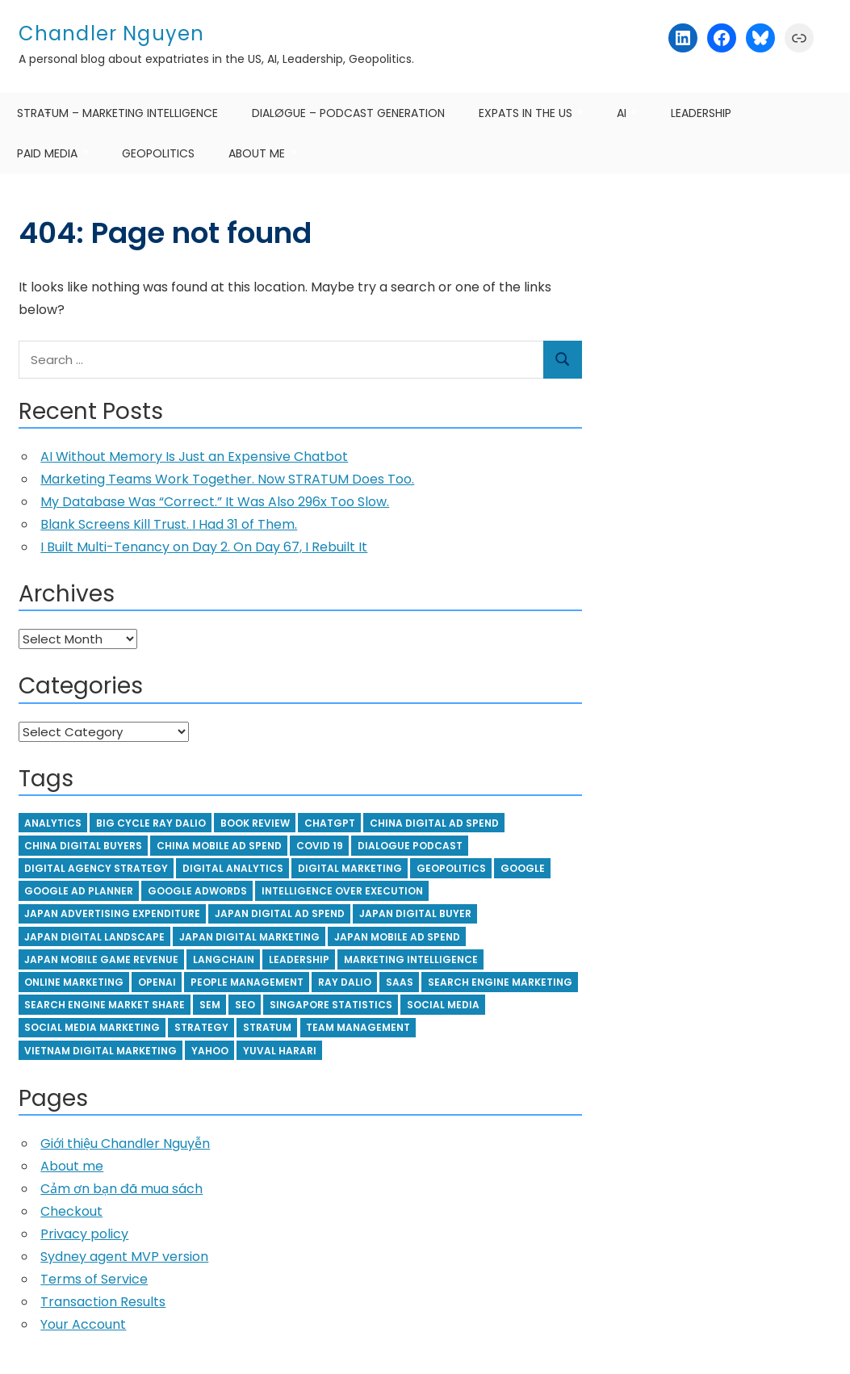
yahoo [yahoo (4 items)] (209, 1051)
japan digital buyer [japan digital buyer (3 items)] (415, 913)
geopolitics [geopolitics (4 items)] (451, 868)
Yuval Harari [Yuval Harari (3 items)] (279, 1051)
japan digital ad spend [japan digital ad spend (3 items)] (280, 913)
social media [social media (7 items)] (443, 1005)
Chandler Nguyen (112, 33)
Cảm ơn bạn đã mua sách (121, 1188)
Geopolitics (158, 153)
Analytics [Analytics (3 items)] (53, 823)
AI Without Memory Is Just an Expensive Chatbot (194, 456)
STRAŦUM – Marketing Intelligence (117, 113)
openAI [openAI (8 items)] (157, 982)
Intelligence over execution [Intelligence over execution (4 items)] (342, 891)
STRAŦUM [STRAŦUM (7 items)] (267, 1027)
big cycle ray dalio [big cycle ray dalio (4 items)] (151, 823)
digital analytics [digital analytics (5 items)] (232, 868)
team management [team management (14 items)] (358, 1027)
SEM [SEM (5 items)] (209, 1005)
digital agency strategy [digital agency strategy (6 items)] (96, 868)
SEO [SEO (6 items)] (245, 1005)
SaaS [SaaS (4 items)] (399, 982)
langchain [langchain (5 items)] (223, 959)
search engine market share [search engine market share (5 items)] (104, 1005)
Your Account (83, 1324)
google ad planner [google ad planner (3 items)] (78, 891)
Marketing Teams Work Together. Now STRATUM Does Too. (227, 479)
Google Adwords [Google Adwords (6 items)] (197, 891)
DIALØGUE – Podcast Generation (348, 113)
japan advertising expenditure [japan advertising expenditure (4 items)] (112, 913)
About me (256, 153)
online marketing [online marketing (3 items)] (74, 982)
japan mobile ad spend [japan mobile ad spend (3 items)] (397, 937)
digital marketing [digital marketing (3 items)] (350, 868)
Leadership (701, 113)
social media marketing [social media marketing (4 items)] (92, 1027)
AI (621, 113)
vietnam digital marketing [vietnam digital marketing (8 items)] (100, 1051)
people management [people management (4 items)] (247, 982)
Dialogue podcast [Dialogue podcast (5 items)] (410, 845)
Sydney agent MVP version (124, 1256)
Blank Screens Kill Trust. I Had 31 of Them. (168, 524)
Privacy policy (84, 1234)
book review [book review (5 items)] (255, 823)
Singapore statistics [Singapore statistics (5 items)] (331, 1005)
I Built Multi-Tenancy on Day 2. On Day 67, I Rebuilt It (203, 547)
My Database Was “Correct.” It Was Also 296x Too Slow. (214, 501)
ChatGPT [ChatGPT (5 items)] (329, 823)
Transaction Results (102, 1301)
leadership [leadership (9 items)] (299, 959)
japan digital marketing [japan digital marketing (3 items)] (249, 937)
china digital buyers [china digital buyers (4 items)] (83, 845)
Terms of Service (94, 1279)
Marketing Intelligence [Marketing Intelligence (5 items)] (411, 959)
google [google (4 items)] (522, 868)
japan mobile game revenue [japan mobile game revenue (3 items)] (101, 959)
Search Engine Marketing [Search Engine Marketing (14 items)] (500, 982)
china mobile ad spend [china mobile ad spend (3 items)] (219, 845)
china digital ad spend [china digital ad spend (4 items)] (434, 823)
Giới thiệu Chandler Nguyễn (125, 1143)
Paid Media (47, 153)
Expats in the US (525, 113)
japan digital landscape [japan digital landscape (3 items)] (94, 937)
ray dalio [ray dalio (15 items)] (344, 982)
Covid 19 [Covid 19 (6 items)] (319, 845)
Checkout (71, 1211)
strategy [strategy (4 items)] (201, 1027)
